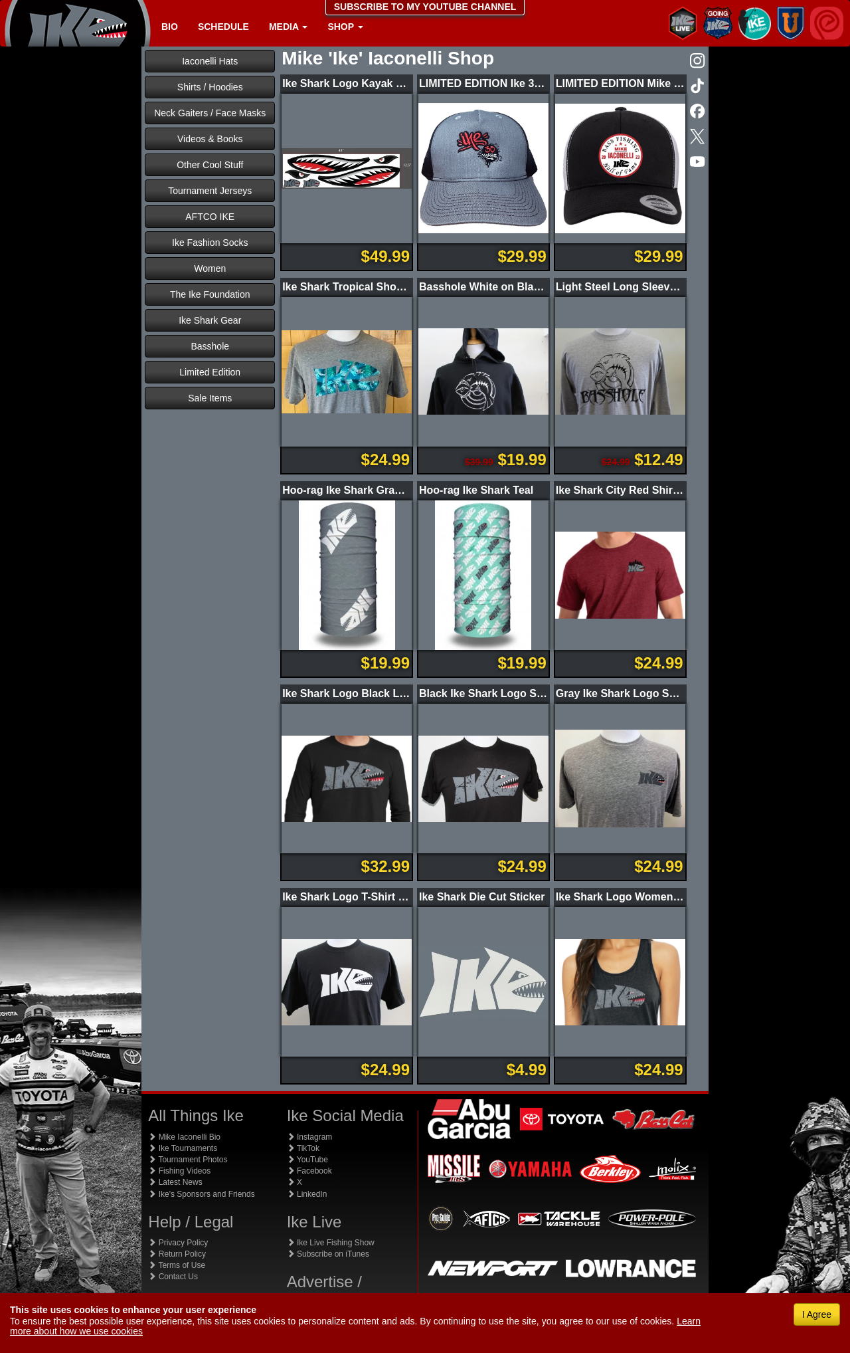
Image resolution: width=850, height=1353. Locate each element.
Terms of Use (176, 1265)
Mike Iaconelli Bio (184, 1137)
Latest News (175, 1182)
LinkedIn (307, 1194)
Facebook (309, 1171)
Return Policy (177, 1254)
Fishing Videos (179, 1171)
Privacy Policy (178, 1242)
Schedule (223, 26)
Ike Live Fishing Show (331, 1242)
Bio (169, 26)
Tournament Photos (187, 1159)
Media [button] (288, 26)
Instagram (310, 1137)
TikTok (303, 1148)
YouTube (307, 1159)
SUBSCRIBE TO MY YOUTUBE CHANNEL (425, 6)
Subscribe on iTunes (328, 1254)
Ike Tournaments (182, 1148)
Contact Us (173, 1276)
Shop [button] (345, 26)
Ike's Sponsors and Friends (201, 1194)
